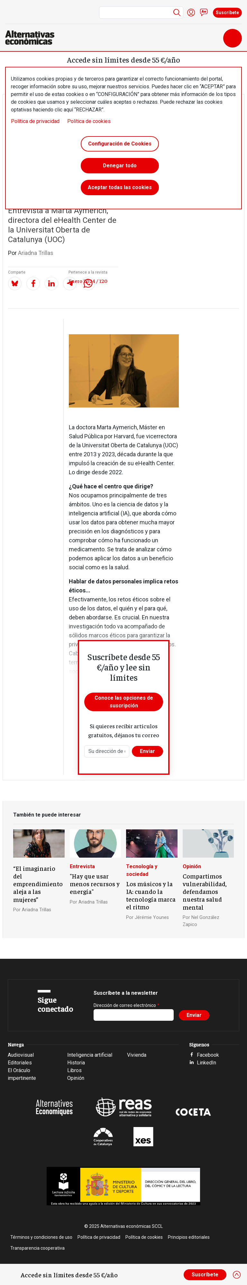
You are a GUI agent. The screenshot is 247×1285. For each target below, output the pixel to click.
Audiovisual (21, 1055)
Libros (74, 1070)
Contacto (204, 12)
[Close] (237, 1275)
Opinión (192, 866)
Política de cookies (89, 121)
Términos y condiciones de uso (41, 1237)
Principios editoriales (189, 1237)
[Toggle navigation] (232, 38)
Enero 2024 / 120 (88, 280)
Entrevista (82, 866)
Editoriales (20, 1063)
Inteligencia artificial (89, 1055)
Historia (76, 1063)
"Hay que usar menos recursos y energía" (95, 883)
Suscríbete (227, 12)
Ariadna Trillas (35, 252)
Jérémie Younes (152, 917)
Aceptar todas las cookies (120, 187)
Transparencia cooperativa (37, 1248)
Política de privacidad (35, 121)
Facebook (208, 1055)
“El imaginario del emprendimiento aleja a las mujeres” (38, 883)
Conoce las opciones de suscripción (124, 702)
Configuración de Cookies (119, 144)
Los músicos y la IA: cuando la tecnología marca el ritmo (151, 895)
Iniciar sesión (191, 12)
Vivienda (136, 1055)
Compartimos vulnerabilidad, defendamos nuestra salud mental (205, 891)
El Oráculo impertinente (22, 1074)
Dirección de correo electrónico (125, 1005)
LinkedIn (206, 1063)
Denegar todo (120, 165)
